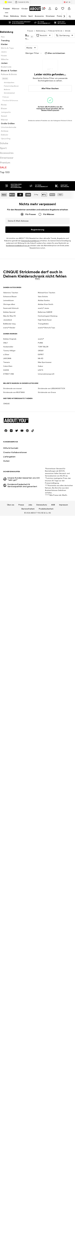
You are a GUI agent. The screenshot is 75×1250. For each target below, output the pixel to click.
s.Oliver (6, 401)
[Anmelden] (49, 8)
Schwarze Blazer (10, 343)
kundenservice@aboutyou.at (18, 290)
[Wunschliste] (62, 8)
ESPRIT (41, 401)
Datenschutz (41, 552)
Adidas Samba (44, 347)
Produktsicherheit (46, 556)
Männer (15, 8)
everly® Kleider (9, 375)
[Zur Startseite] (40, 8)
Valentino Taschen (10, 340)
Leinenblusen (8, 347)
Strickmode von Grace (47, 439)
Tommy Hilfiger (9, 398)
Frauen (6, 8)
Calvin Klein (7, 413)
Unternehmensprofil (46, 421)
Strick (67, 31)
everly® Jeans (43, 355)
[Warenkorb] (69, 8)
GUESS (6, 417)
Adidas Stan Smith (45, 351)
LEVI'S (40, 417)
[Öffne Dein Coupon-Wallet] (43, 8)
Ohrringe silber (9, 351)
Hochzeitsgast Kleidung (47, 363)
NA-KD (40, 405)
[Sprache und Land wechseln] (67, 2)
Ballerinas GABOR (45, 359)
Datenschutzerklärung (30, 285)
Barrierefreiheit (28, 556)
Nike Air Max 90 (9, 363)
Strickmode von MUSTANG (14, 439)
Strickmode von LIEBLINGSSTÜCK (51, 435)
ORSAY (41, 398)
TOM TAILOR (43, 394)
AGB (53, 552)
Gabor (40, 413)
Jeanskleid (7, 367)
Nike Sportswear (45, 409)
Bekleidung (41, 31)
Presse (21, 552)
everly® (41, 386)
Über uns (10, 552)
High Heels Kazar (45, 367)
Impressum (63, 552)
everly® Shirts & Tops (46, 375)
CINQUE (6, 451)
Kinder (25, 8)
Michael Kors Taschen (46, 340)
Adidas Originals (9, 386)
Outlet (8, 2)
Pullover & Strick (55, 31)
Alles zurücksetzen (54, 53)
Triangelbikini (43, 371)
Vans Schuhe (43, 343)
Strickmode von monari (12, 435)
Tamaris (6, 409)
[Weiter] (64, 16)
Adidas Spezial (9, 359)
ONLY (5, 390)
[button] (44, 35)
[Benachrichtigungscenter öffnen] (56, 8)
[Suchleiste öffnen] (69, 16)
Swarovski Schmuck (10, 355)
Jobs (30, 552)
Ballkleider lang (9, 371)
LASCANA (7, 405)
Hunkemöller (8, 394)
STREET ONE (8, 421)
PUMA (40, 390)
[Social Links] (6, 477)
